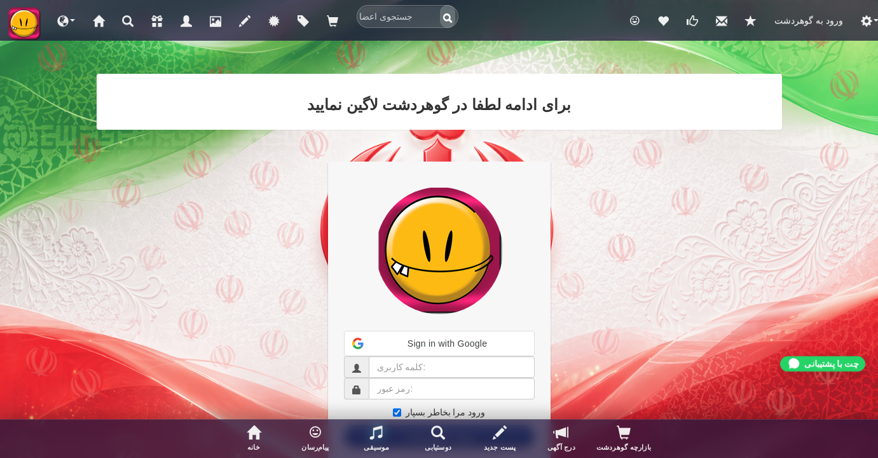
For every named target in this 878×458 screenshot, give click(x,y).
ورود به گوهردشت (808, 20)
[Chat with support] (822, 363)
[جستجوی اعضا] (438, 439)
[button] (66, 20)
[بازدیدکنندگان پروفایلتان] (623, 439)
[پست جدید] (500, 439)
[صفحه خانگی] (254, 439)
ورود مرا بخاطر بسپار (439, 412)
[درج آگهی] (561, 439)
